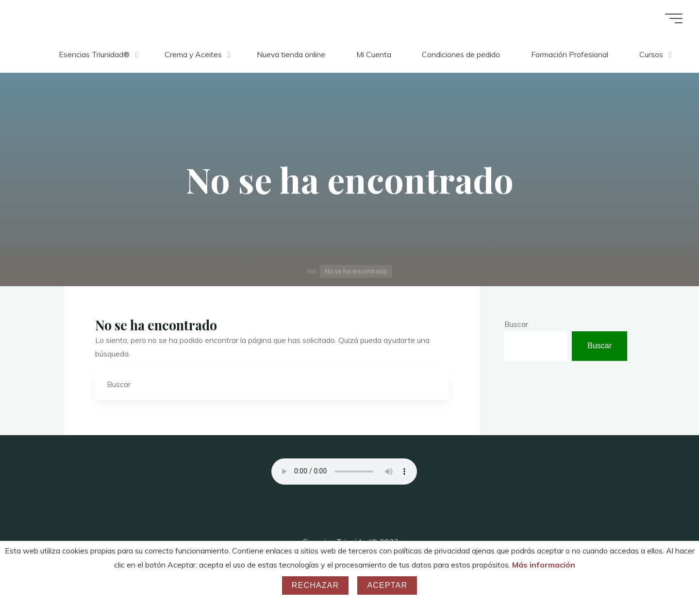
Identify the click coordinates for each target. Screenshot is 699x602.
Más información (543, 564)
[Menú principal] (671, 18)
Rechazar (315, 585)
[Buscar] (433, 384)
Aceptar (387, 585)
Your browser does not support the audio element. (344, 471)
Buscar (516, 324)
